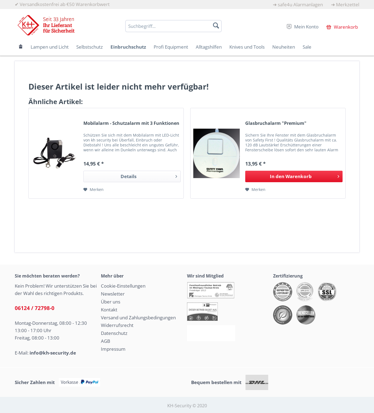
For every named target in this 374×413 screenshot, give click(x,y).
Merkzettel (347, 4)
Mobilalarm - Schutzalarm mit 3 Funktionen (131, 123)
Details (149, 175)
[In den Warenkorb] (294, 176)
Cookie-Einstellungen (123, 286)
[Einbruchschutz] (128, 46)
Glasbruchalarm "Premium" (275, 123)
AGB (105, 341)
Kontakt (109, 309)
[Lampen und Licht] (49, 46)
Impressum (113, 349)
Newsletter (113, 294)
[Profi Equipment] (171, 46)
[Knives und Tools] (247, 46)
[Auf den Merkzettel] (93, 189)
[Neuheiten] (283, 46)
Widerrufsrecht (117, 325)
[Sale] (307, 46)
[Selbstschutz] (89, 46)
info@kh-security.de (53, 353)
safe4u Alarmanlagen (300, 4)
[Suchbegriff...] (173, 26)
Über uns (110, 302)
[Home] (21, 46)
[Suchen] (216, 25)
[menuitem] (298, 4)
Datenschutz (114, 333)
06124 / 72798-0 (34, 308)
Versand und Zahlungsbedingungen (138, 317)
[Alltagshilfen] (209, 46)
